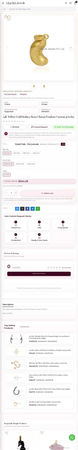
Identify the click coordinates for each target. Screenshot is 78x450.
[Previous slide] (7, 47)
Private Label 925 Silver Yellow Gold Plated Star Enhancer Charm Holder (48, 376)
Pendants (23, 94)
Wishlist (14, 127)
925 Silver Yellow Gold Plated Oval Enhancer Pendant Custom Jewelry (50, 350)
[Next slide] (70, 47)
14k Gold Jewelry (10, 94)
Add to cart (47, 193)
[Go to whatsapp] (72, 437)
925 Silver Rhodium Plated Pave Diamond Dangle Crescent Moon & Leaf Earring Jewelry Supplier (49, 337)
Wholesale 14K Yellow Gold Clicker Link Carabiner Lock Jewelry (48, 363)
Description (8, 304)
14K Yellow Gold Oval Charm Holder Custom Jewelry (45, 402)
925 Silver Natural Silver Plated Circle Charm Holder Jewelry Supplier (49, 389)
